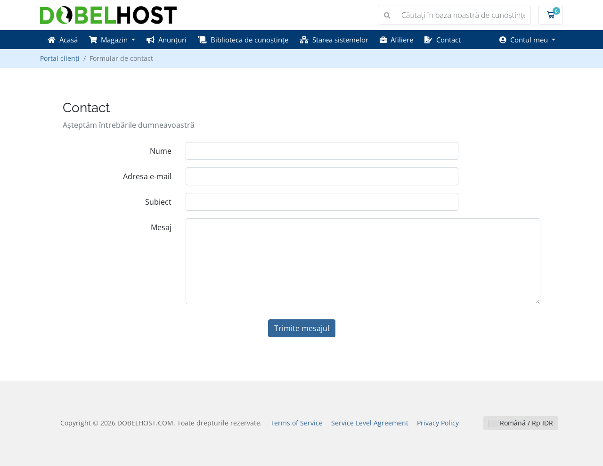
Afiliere (396, 39)
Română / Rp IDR (521, 422)
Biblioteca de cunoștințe (243, 39)
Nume (160, 151)
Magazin (109, 39)
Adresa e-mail (147, 176)
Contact (442, 39)
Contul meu (524, 39)
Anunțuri (167, 39)
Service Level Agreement (369, 422)
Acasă (63, 39)
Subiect (158, 202)
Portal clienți (60, 58)
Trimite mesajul (301, 328)
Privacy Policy (438, 422)
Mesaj (161, 227)
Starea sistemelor (334, 39)
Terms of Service (296, 422)
